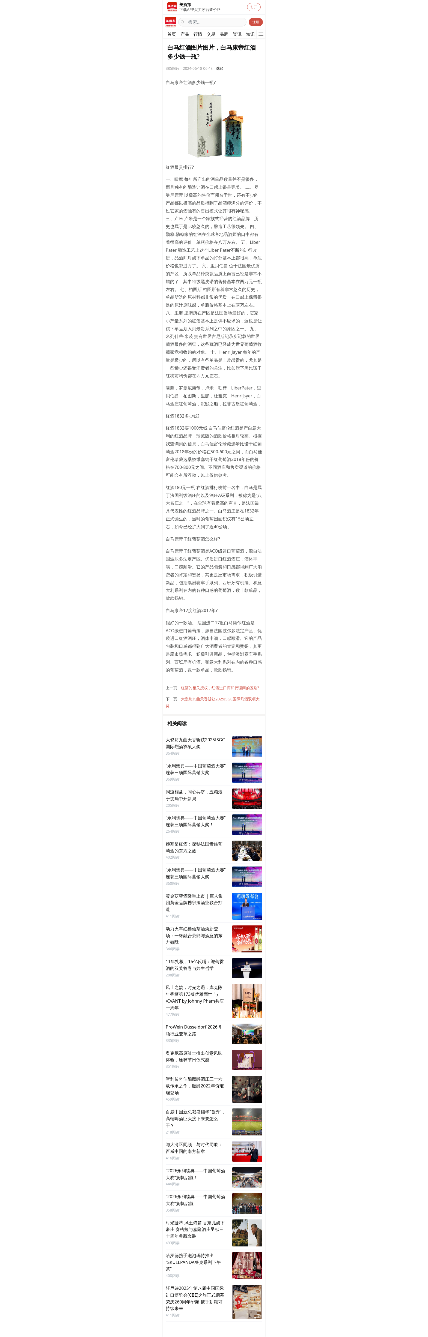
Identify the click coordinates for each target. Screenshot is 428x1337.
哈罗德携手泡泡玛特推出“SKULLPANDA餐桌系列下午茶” (193, 1262)
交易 (211, 34)
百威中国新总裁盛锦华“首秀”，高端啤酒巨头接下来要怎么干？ (196, 1118)
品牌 (224, 34)
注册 (255, 22)
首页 (171, 34)
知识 (250, 34)
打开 (254, 7)
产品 (184, 34)
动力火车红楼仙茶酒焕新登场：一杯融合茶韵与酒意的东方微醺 (194, 935)
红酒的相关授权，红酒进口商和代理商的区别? (220, 687)
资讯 (237, 34)
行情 (198, 34)
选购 (220, 68)
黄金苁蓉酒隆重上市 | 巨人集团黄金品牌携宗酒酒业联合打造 (194, 903)
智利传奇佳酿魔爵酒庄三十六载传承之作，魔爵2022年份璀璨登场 (195, 1086)
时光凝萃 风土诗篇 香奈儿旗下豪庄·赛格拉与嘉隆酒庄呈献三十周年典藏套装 (195, 1229)
